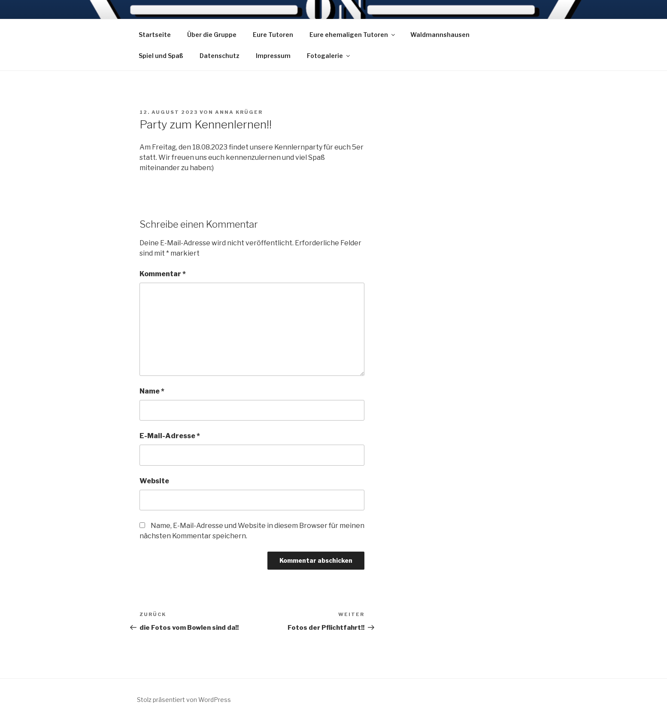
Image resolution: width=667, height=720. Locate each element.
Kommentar (162, 274)
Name (151, 391)
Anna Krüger (239, 112)
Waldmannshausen (440, 34)
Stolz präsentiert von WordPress (184, 699)
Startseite (155, 34)
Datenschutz (220, 55)
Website (154, 481)
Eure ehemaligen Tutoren (352, 34)
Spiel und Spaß (161, 55)
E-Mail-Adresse (169, 436)
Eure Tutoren (273, 34)
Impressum (273, 55)
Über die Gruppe (211, 34)
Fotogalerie (329, 55)
